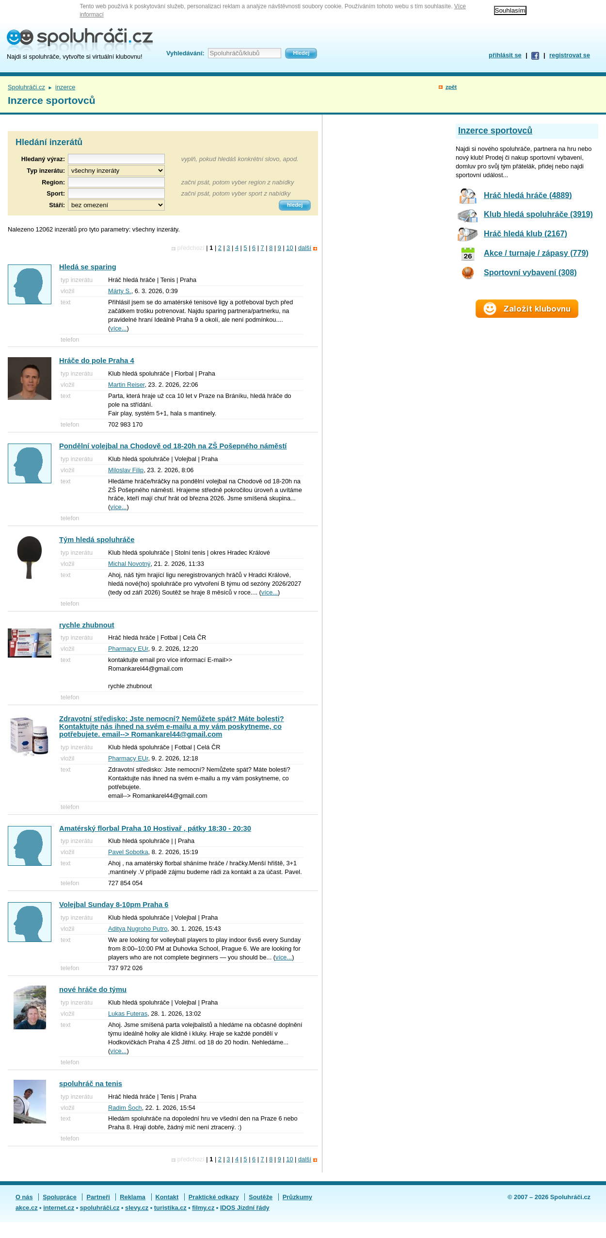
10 (289, 247)
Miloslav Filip (126, 470)
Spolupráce (60, 1197)
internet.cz (58, 1207)
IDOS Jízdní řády (245, 1207)
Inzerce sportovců (495, 130)
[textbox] (116, 182)
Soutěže (260, 1197)
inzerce (65, 87)
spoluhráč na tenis (90, 1084)
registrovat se (569, 55)
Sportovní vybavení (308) (530, 272)
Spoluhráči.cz (26, 87)
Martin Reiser (126, 384)
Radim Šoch (125, 1107)
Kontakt (167, 1197)
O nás (24, 1197)
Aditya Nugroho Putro (137, 928)
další (304, 247)
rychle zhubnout (86, 625)
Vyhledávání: (185, 53)
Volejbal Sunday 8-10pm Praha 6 (114, 904)
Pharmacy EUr (128, 648)
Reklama (132, 1197)
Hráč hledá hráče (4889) (528, 195)
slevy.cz (136, 1207)
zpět (451, 87)
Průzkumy (297, 1197)
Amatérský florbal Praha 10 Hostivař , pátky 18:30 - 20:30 (155, 828)
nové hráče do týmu (93, 989)
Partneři (98, 1197)
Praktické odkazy (214, 1197)
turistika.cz (170, 1207)
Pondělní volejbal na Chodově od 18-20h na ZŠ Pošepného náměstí (173, 446)
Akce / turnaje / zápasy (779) (536, 252)
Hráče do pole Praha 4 (96, 360)
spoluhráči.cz (100, 1207)
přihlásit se (505, 55)
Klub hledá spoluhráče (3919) (538, 214)
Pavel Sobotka (128, 852)
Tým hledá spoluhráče (96, 540)
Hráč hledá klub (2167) (525, 233)
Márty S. (119, 291)
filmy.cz (203, 1207)
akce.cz (27, 1207)
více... (118, 328)
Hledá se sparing (87, 267)
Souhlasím (510, 10)
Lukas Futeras (127, 1013)
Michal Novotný (129, 563)
